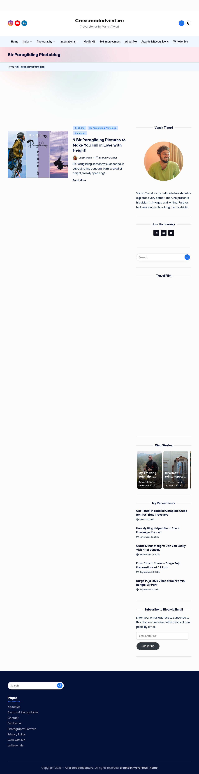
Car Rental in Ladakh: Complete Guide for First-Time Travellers (161, 513)
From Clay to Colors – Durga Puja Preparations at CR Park (158, 565)
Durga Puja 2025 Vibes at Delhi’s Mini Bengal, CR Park (160, 583)
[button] (187, 257)
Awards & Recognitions (23, 712)
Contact (13, 718)
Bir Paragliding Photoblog (102, 128)
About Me (14, 707)
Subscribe (148, 646)
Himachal (80, 133)
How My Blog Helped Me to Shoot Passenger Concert (158, 530)
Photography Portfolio (22, 729)
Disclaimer (15, 723)
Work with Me (16, 740)
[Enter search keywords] (163, 257)
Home (11, 66)
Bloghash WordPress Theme (139, 768)
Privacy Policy (17, 734)
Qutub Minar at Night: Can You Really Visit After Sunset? (161, 548)
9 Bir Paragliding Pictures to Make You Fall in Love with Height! (99, 145)
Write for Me (15, 745)
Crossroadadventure (99, 21)
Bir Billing (80, 128)
